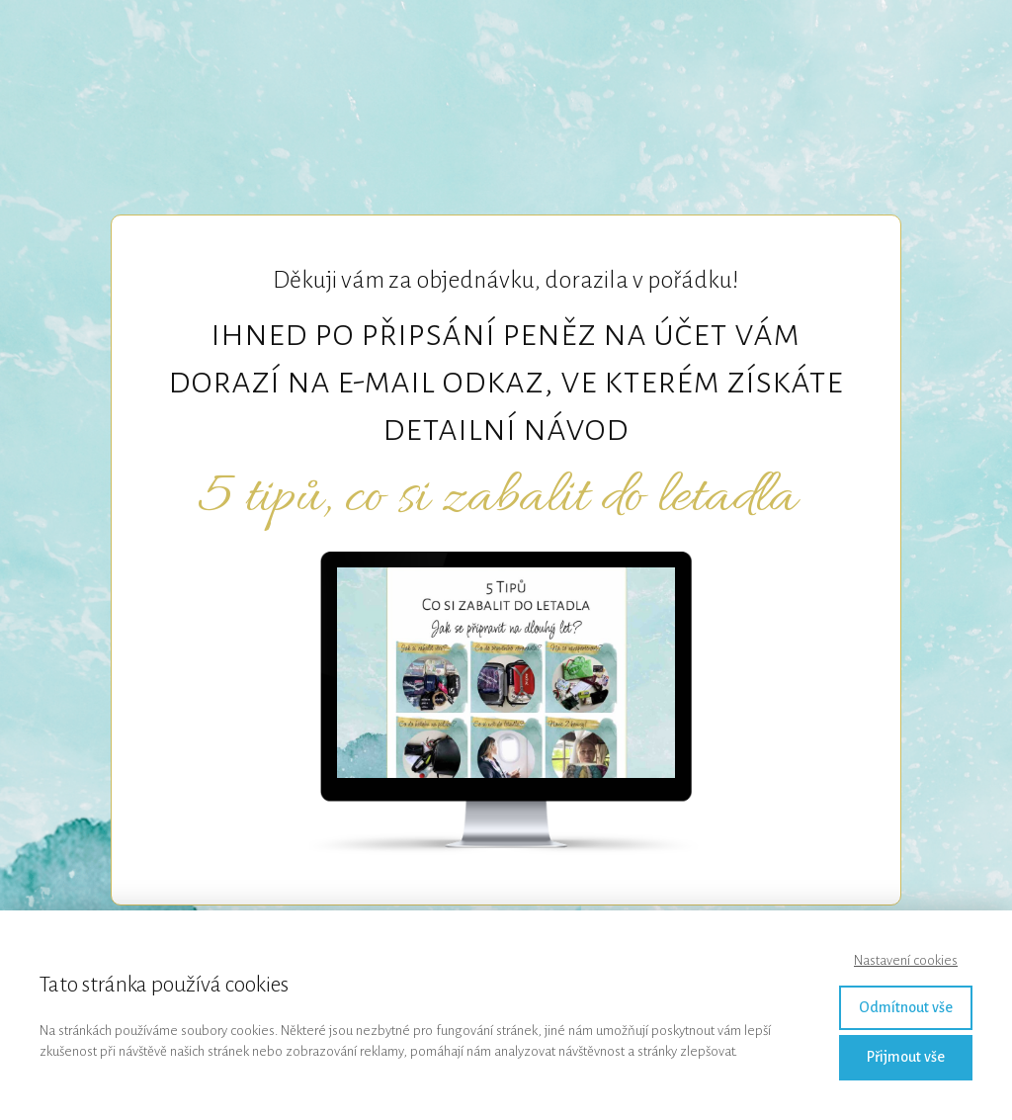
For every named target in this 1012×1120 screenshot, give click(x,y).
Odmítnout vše (906, 1007)
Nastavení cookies (906, 960)
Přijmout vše (906, 1057)
